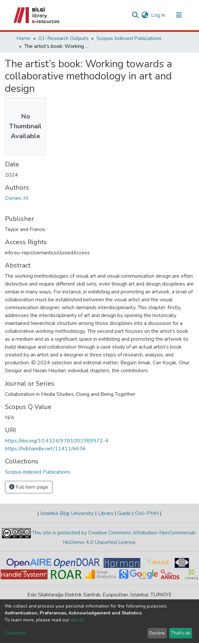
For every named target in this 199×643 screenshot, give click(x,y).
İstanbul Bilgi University (67, 513)
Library (106, 513)
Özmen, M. (17, 198)
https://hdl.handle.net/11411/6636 (45, 448)
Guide (124, 513)
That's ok (180, 633)
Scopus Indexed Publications (129, 38)
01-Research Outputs (63, 38)
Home (23, 38)
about (76, 620)
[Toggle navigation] (179, 15)
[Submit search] (135, 15)
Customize (15, 633)
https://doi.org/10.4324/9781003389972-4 (57, 440)
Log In (158, 15)
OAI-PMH (147, 513)
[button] (145, 15)
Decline (157, 633)
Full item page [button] (28, 487)
